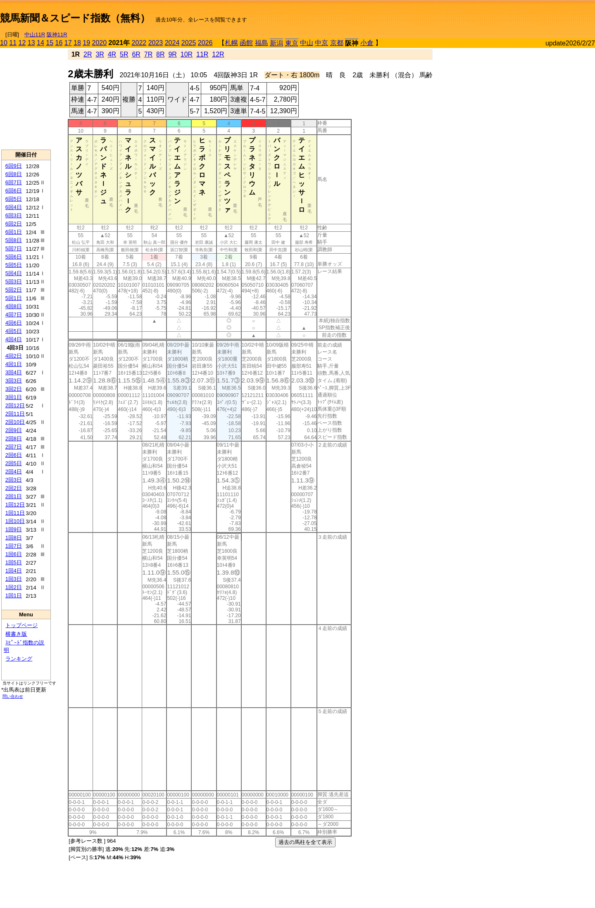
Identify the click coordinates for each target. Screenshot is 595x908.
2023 (155, 42)
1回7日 (13, 546)
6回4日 (13, 207)
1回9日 (13, 529)
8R (160, 54)
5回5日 (13, 265)
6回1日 (13, 232)
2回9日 (13, 430)
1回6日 (13, 554)
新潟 (276, 43)
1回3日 (13, 579)
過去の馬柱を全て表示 (305, 842)
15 (49, 42)
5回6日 (13, 257)
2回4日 (13, 471)
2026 (205, 42)
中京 (321, 42)
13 (31, 42)
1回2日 (13, 587)
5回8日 (13, 240)
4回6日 (13, 323)
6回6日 (13, 191)
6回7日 (13, 182)
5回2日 (13, 290)
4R (112, 54)
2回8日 (13, 438)
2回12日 (15, 405)
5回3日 (13, 281)
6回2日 (13, 224)
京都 (336, 42)
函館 (246, 42)
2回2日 (13, 488)
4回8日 (13, 306)
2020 (99, 42)
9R (172, 54)
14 (40, 42)
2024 (172, 42)
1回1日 (13, 595)
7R (148, 54)
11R (202, 54)
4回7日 (13, 314)
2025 (188, 42)
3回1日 (13, 397)
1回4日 (13, 571)
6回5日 (13, 199)
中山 (306, 42)
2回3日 (13, 480)
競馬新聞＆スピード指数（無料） (75, 18)
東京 (291, 43)
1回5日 (13, 562)
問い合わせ (12, 696)
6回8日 (13, 174)
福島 (261, 42)
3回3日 (13, 381)
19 (86, 42)
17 (68, 42)
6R (136, 54)
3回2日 (13, 389)
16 (59, 42)
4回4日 (13, 339)
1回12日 (15, 505)
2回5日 (13, 463)
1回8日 (13, 538)
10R (187, 54)
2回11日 (15, 414)
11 (13, 42)
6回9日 (13, 166)
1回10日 (15, 521)
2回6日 (13, 455)
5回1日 (13, 298)
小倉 (367, 42)
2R (87, 54)
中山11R (34, 34)
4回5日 (13, 331)
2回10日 (15, 422)
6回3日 (13, 215)
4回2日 (13, 356)
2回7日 (13, 447)
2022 (139, 42)
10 (3, 42)
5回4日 (13, 273)
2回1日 (13, 496)
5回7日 (13, 248)
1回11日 (15, 513)
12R (218, 54)
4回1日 (13, 364)
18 (77, 42)
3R (99, 54)
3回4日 (13, 372)
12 (22, 42)
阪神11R (57, 34)
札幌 (231, 42)
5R (124, 54)
